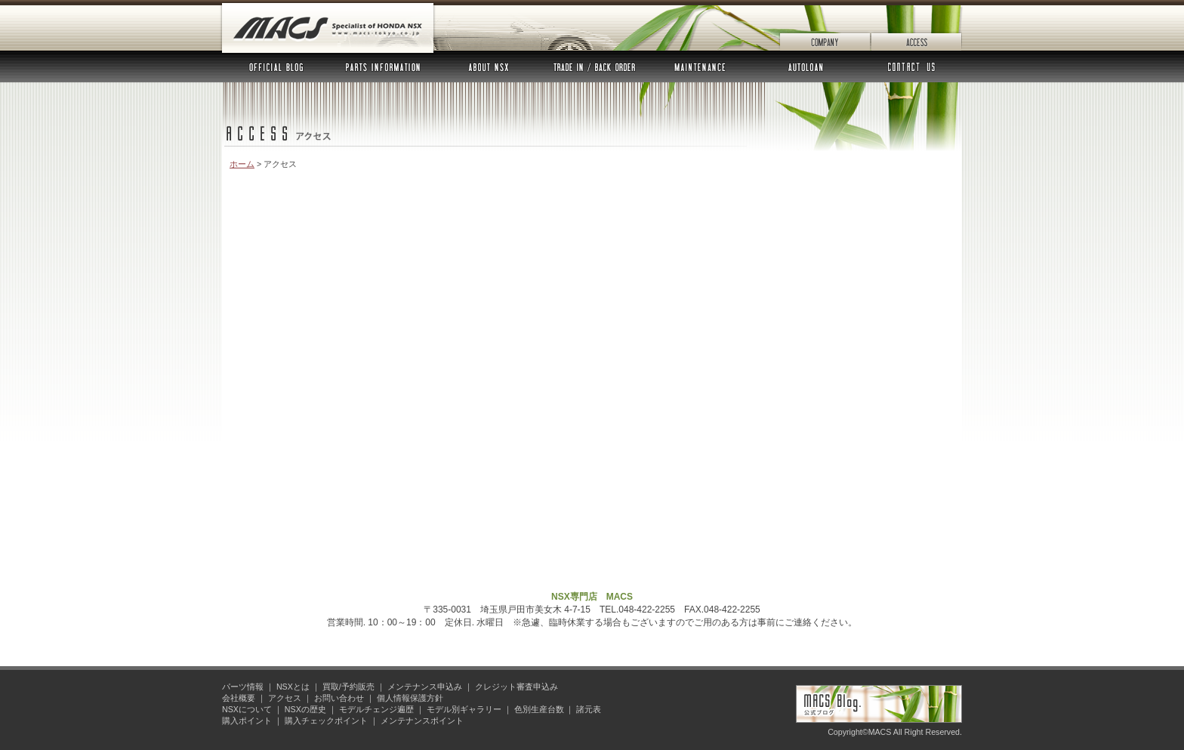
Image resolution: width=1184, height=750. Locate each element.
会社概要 (825, 25)
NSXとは (488, 66)
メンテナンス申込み (700, 66)
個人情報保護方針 (410, 697)
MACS (327, 28)
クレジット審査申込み (516, 686)
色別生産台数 (539, 709)
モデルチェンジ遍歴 (376, 709)
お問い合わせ (910, 66)
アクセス (916, 25)
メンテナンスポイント (422, 720)
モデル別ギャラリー (464, 709)
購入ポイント (247, 720)
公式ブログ (276, 66)
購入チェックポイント (326, 720)
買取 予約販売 (594, 66)
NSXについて (247, 709)
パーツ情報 (383, 66)
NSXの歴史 (305, 709)
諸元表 (588, 709)
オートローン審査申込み (806, 66)
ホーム (242, 163)
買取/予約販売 (348, 686)
